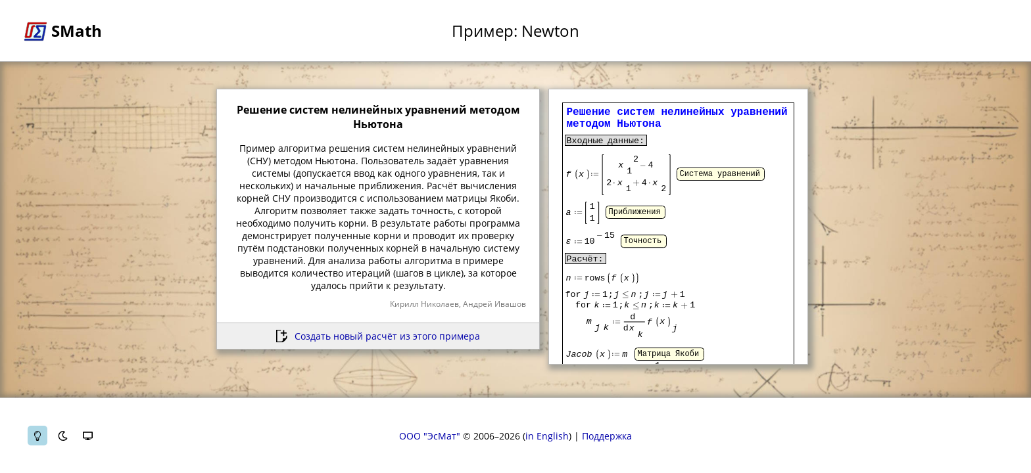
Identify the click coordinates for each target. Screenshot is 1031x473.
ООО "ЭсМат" (429, 436)
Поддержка (607, 436)
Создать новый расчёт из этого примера (387, 336)
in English (547, 436)
